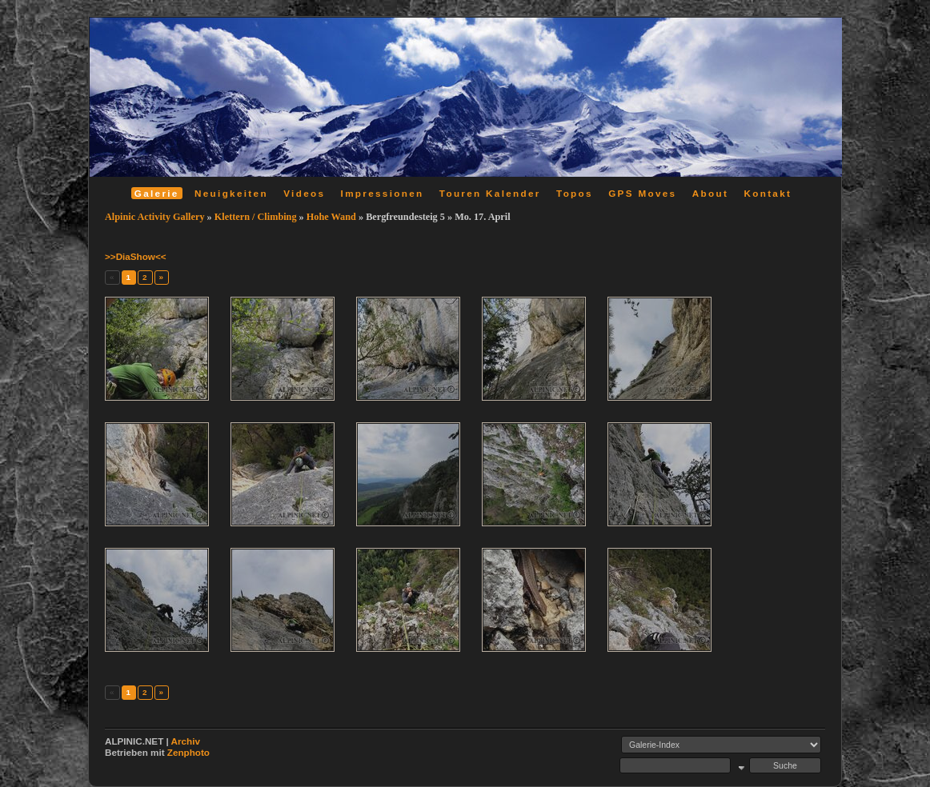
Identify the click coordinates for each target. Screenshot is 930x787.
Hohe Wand (331, 216)
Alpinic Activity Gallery (155, 216)
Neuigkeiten (231, 193)
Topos (574, 193)
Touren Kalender (490, 193)
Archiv (185, 741)
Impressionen (382, 193)
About (710, 193)
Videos (304, 193)
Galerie (156, 193)
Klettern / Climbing (255, 216)
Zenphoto (188, 752)
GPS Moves (642, 193)
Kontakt (768, 193)
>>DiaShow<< (135, 256)
